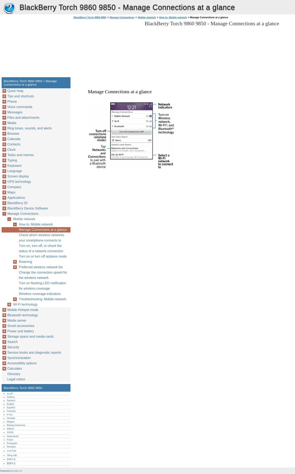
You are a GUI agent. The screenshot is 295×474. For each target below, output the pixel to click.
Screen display (18, 176)
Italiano (10, 428)
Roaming (25, 261)
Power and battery (20, 331)
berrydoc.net (16, 471)
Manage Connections (122, 17)
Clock (11, 149)
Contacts (13, 144)
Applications (16, 197)
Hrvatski (11, 418)
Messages (14, 112)
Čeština (11, 397)
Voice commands (19, 107)
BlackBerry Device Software (27, 208)
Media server (16, 320)
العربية (10, 393)
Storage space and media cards (30, 336)
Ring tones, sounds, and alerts (29, 128)
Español (11, 407)
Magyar (10, 421)
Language (14, 171)
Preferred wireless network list (40, 267)
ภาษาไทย (11, 451)
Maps (11, 192)
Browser (13, 133)
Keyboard (14, 165)
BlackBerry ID (17, 203)
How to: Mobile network (173, 17)
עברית (9, 414)
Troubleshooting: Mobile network (42, 299)
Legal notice (16, 379)
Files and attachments (23, 117)
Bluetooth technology (22, 315)
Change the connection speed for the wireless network (43, 275)
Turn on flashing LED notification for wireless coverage (42, 285)
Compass (14, 187)
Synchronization (19, 358)
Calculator (14, 368)
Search (12, 342)
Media (11, 123)
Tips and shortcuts (20, 96)
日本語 (10, 432)
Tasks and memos (20, 155)
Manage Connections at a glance (43, 229)
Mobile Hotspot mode (22, 310)
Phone (12, 101)
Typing (12, 160)
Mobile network (147, 17)
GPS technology (19, 181)
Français (11, 411)
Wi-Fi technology (25, 304)
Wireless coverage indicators (40, 294)
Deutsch (11, 400)
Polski (10, 439)
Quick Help (15, 91)
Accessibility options (22, 363)
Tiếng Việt (12, 455)
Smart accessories (20, 326)
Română (11, 446)
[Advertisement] (107, 49)
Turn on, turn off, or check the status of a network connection (41, 248)
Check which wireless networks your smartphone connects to (41, 237)
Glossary (13, 374)
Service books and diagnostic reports (34, 352)
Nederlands (12, 436)
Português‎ (12, 443)
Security (13, 347)
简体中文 (11, 459)
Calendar (14, 139)
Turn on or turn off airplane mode (43, 256)
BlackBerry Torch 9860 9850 (9, 8)
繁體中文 (11, 463)
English (10, 404)
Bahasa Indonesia (16, 425)
